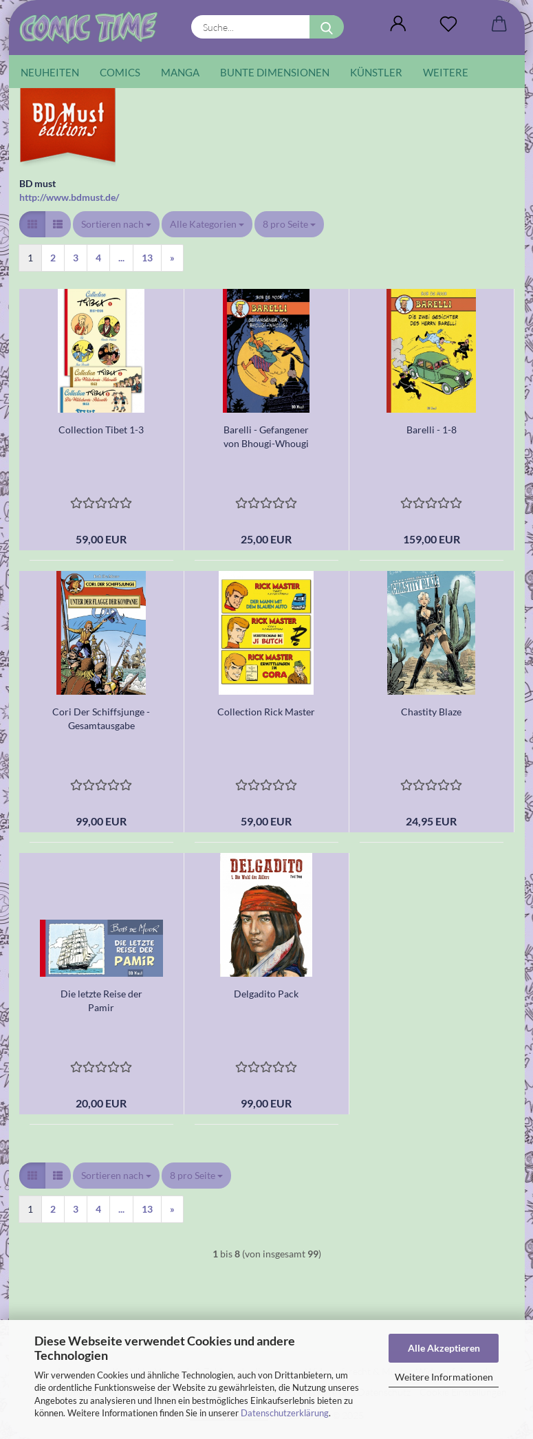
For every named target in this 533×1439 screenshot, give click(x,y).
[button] (398, 24)
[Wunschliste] (449, 24)
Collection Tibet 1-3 (101, 429)
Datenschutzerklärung (285, 1412)
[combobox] (116, 224)
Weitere (445, 72)
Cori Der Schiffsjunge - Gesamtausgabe (101, 718)
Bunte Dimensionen (274, 72)
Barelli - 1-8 (431, 429)
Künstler (376, 72)
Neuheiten (50, 72)
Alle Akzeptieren (444, 1348)
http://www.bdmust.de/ (69, 197)
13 (147, 257)
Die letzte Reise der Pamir (101, 1000)
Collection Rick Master (266, 711)
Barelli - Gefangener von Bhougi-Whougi (266, 436)
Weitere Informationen (444, 1377)
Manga (180, 72)
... (121, 257)
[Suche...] (326, 27)
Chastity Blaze (431, 711)
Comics (120, 72)
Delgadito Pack (266, 993)
